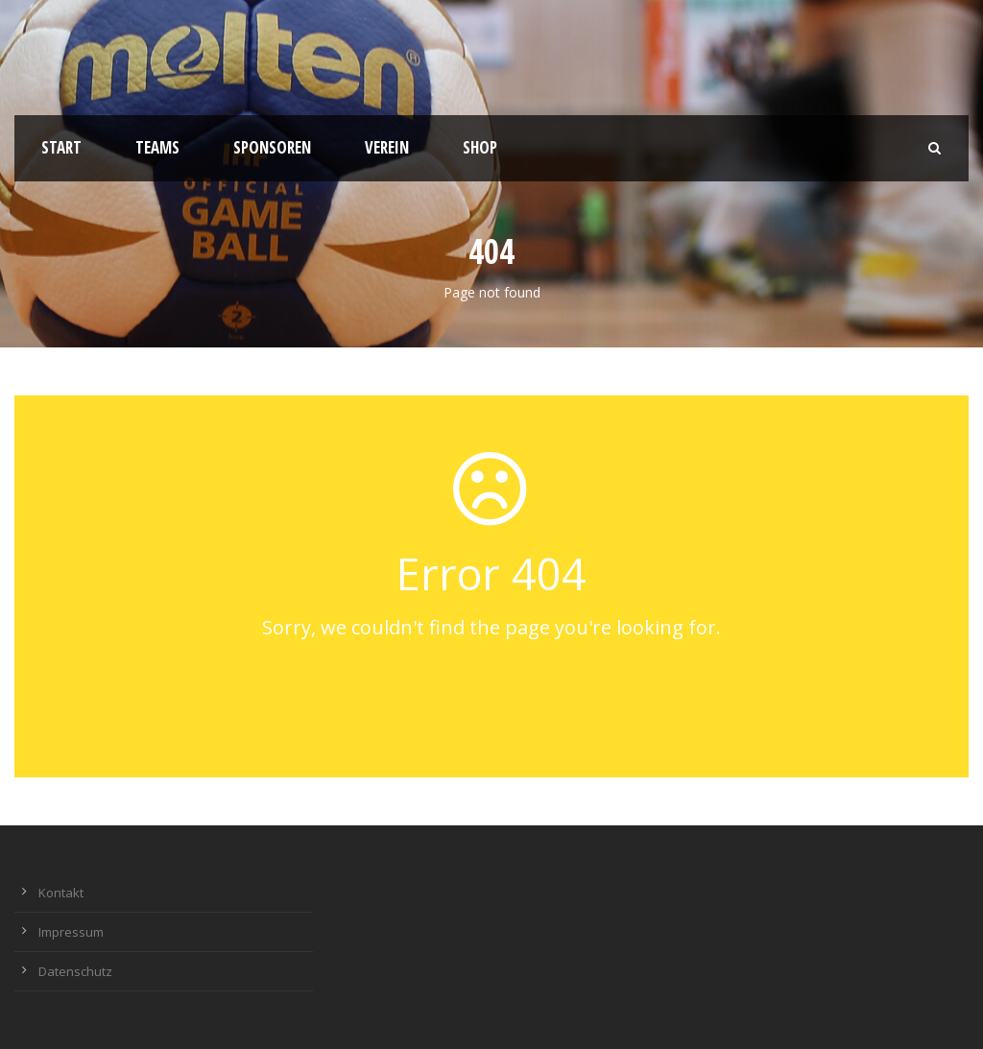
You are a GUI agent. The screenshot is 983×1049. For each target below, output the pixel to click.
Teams (157, 147)
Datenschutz (75, 971)
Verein (387, 147)
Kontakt (61, 892)
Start (61, 147)
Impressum (71, 932)
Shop (480, 147)
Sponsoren (272, 147)
